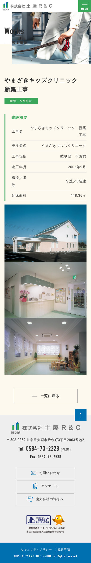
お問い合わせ (45, 473)
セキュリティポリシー (36, 549)
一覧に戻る (45, 396)
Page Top (81, 415)
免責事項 (64, 549)
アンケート (45, 486)
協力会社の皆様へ (45, 499)
